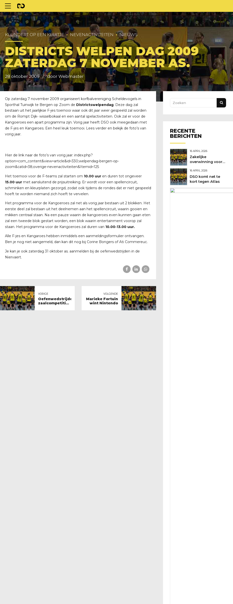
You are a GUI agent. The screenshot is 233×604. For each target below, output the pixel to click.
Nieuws (128, 34)
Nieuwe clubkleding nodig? (202, 199)
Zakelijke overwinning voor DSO (207, 161)
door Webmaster (65, 76)
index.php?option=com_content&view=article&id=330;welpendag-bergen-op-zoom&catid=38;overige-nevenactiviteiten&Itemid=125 (62, 161)
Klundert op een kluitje (34, 34)
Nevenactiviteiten (92, 34)
